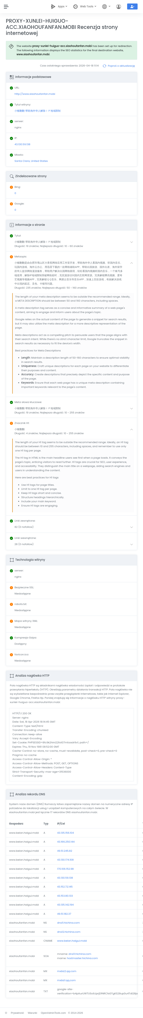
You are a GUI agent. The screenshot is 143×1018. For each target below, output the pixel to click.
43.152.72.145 (65, 887)
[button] (74, 244)
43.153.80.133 (65, 896)
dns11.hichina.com (68, 923)
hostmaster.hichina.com (82, 958)
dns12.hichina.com (68, 932)
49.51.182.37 (64, 914)
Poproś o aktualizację (119, 66)
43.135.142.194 (65, 905)
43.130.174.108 (65, 860)
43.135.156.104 (65, 833)
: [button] (15, 235)
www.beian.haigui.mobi (72, 941)
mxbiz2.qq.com (66, 971)
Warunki (32, 1012)
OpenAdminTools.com (53, 1012)
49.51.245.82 (64, 851)
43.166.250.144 (65, 842)
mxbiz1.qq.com (66, 980)
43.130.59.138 (65, 878)
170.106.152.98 (65, 869)
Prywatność (17, 1012)
